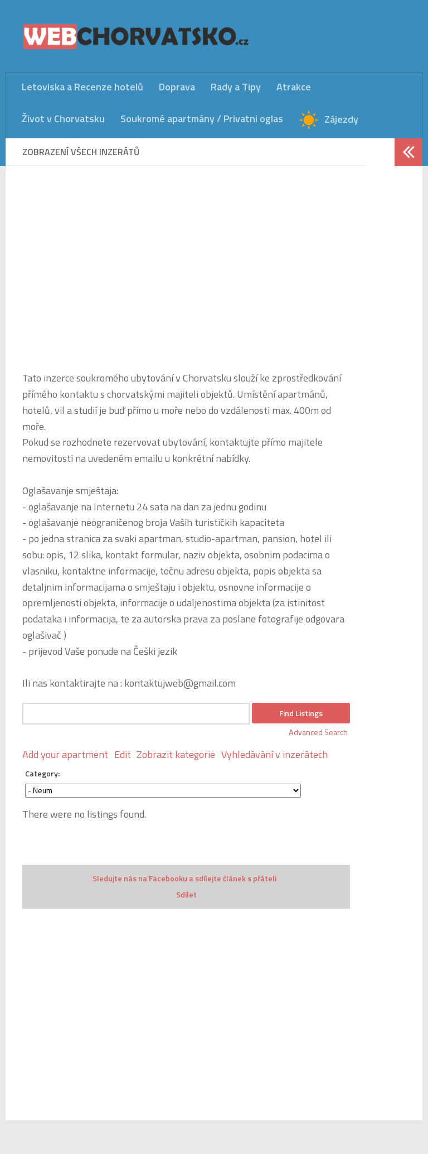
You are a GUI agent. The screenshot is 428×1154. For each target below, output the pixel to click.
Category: (42, 773)
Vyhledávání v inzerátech (274, 754)
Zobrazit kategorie (176, 754)
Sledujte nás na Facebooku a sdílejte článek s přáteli (184, 878)
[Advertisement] (186, 260)
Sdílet (186, 894)
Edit (122, 754)
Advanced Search (318, 732)
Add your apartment (65, 754)
